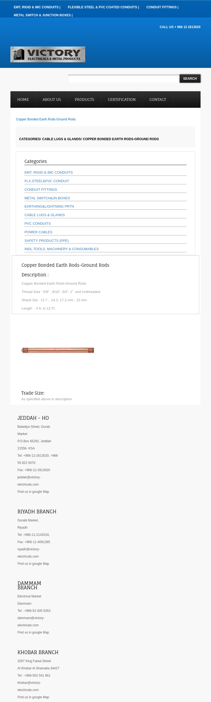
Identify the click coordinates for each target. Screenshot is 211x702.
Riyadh (22, 527)
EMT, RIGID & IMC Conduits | (37, 7)
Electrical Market (29, 596)
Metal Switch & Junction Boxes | (43, 15)
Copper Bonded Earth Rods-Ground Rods (121, 139)
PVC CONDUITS (37, 224)
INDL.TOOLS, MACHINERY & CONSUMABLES (61, 249)
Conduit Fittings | (162, 7)
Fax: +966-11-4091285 (33, 542)
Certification (122, 99)
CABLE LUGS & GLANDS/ (62, 139)
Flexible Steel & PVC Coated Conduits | (103, 7)
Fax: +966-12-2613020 (33, 470)
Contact (157, 99)
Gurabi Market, (28, 520)
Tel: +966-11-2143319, (33, 535)
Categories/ (30, 139)
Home (23, 99)
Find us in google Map (33, 492)
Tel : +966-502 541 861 (33, 675)
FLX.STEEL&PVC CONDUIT (46, 181)
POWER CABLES (38, 232)
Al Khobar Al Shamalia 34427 (38, 668)
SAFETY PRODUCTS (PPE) (46, 241)
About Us (52, 99)
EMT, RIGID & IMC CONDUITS (48, 172)
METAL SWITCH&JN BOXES (47, 198)
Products (84, 99)
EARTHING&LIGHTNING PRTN (49, 206)
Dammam (24, 603)
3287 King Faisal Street (34, 661)
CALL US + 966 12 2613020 (180, 27)
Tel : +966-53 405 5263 (33, 611)
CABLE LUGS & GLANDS (44, 215)
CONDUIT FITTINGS (40, 190)
